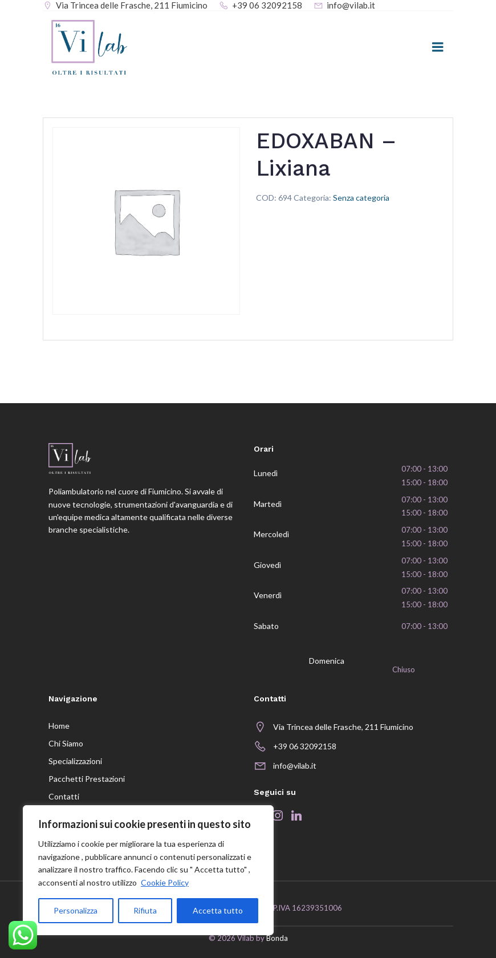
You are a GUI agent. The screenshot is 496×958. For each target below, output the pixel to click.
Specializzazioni (75, 761)
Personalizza (75, 910)
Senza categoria (361, 197)
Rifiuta (145, 910)
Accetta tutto (218, 910)
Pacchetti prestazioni (86, 779)
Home (59, 725)
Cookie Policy (165, 882)
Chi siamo (65, 743)
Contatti (63, 796)
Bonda (277, 938)
